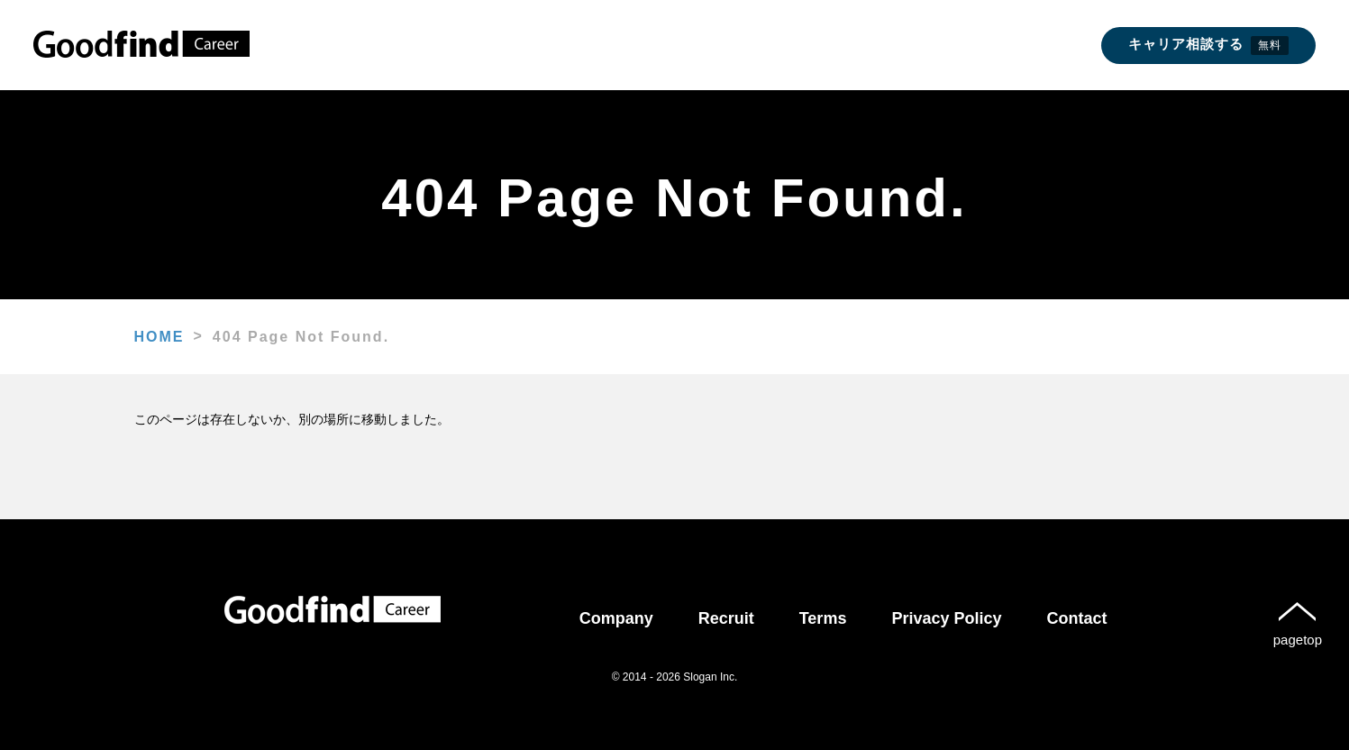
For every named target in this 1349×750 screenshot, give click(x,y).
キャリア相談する (1208, 45)
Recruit (726, 618)
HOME (159, 336)
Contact (1077, 618)
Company (616, 618)
